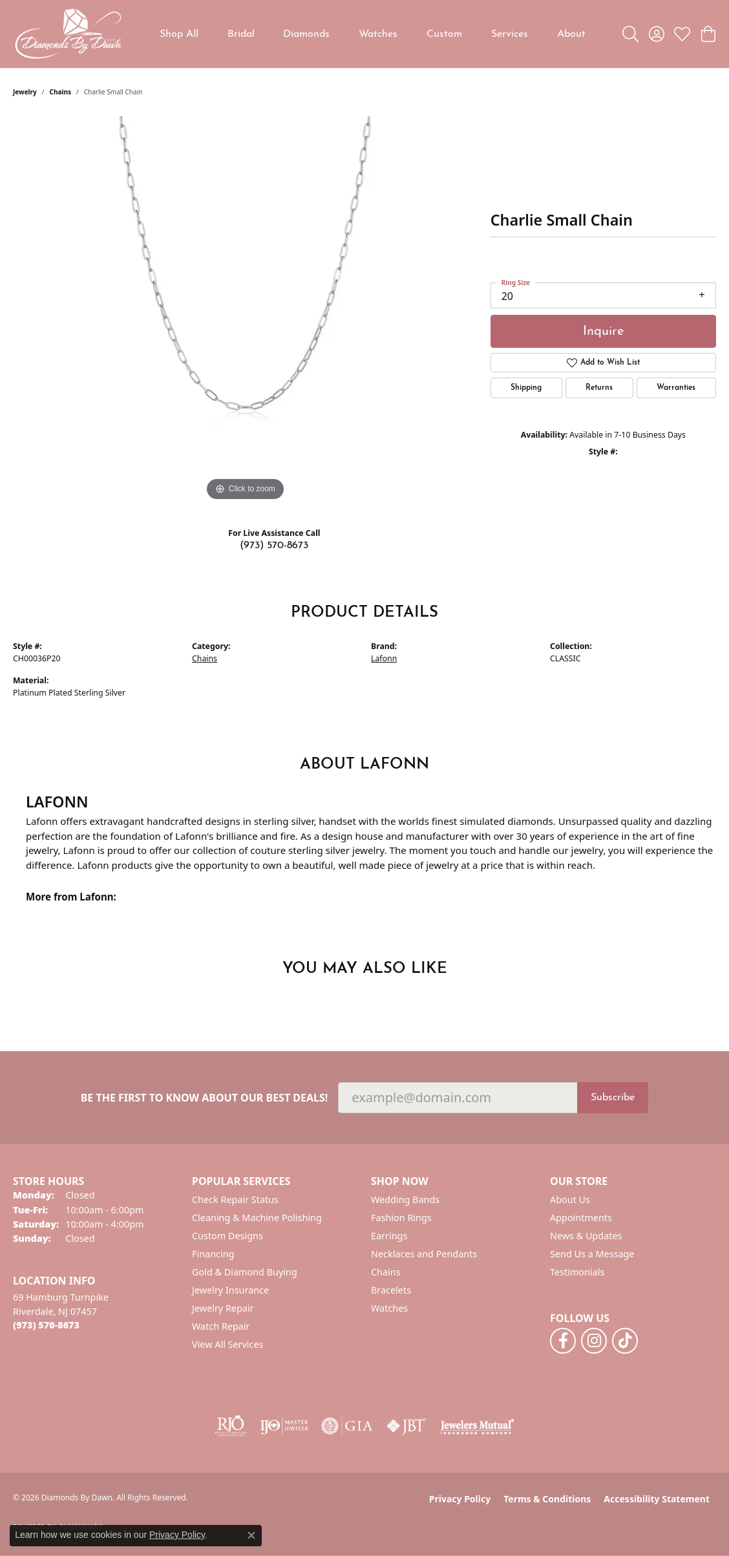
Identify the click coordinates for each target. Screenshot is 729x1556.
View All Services (228, 1344)
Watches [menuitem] (389, 1308)
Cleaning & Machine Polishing (257, 1217)
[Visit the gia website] (347, 1426)
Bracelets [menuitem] (391, 1290)
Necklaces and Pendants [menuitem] (424, 1254)
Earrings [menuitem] (389, 1236)
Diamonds (306, 34)
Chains (60, 91)
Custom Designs (227, 1236)
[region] (245, 310)
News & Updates (586, 1236)
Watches (378, 34)
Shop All (179, 34)
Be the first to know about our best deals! (204, 1098)
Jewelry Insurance (230, 1290)
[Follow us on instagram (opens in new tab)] (594, 1341)
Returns (599, 388)
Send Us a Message (592, 1254)
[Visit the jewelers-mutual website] (477, 1426)
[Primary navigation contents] (372, 34)
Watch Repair (221, 1326)
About (571, 34)
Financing (213, 1254)
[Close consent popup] (251, 1535)
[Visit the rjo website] (231, 1426)
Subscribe (613, 1097)
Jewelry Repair (223, 1308)
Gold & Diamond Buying (244, 1272)
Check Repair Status (235, 1199)
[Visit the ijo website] (284, 1426)
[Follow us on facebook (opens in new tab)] (563, 1341)
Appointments (581, 1217)
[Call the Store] (46, 1325)
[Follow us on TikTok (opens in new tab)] (625, 1341)
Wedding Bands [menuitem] (405, 1199)
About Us (570, 1199)
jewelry (25, 91)
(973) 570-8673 (274, 545)
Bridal (241, 34)
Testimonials (577, 1272)
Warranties (676, 388)
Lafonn (384, 658)
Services (509, 34)
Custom (444, 34)
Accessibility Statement (657, 1499)
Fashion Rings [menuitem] (401, 1217)
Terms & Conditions (547, 1499)
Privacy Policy (460, 1499)
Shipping (526, 388)
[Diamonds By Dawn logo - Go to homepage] (67, 34)
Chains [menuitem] (386, 1272)
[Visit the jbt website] (406, 1426)
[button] (630, 34)
